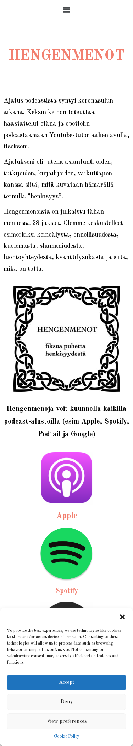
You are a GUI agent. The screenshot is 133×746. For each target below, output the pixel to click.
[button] (122, 616)
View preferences (66, 721)
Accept (66, 682)
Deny (66, 702)
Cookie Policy (66, 736)
